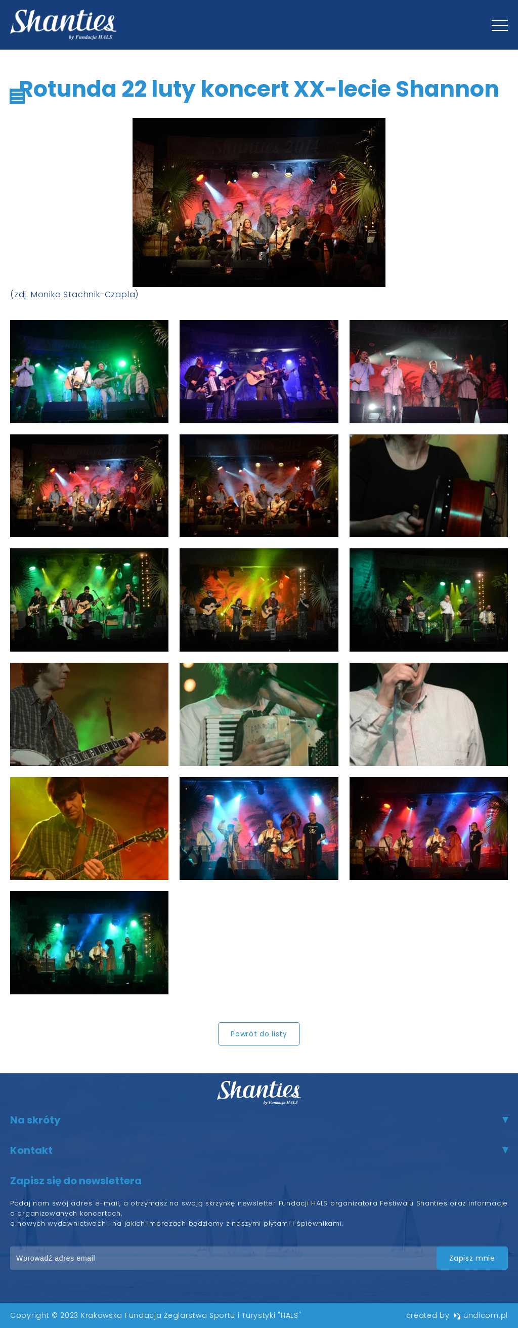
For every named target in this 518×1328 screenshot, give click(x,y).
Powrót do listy (259, 1034)
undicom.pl (480, 1315)
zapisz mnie (472, 1258)
